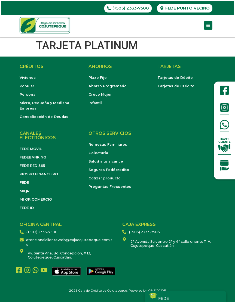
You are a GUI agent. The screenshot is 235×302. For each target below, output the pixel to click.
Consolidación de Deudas (44, 117)
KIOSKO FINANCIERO (39, 174)
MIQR (24, 191)
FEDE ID (27, 208)
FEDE (24, 182)
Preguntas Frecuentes (109, 187)
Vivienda (28, 78)
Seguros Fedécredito (108, 170)
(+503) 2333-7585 (144, 232)
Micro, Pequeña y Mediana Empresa (44, 105)
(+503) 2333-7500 (41, 232)
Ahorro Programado (107, 86)
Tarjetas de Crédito (175, 86)
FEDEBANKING (33, 157)
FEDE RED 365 (32, 166)
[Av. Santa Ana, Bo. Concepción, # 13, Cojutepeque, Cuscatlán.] (22, 251)
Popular (27, 86)
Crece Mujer (100, 94)
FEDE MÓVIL (31, 149)
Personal (28, 94)
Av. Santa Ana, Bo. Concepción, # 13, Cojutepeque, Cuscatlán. (59, 255)
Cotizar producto (104, 178)
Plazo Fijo (97, 78)
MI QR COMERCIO (36, 199)
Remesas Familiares (107, 144)
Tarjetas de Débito (175, 78)
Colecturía (98, 153)
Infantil (95, 103)
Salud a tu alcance (105, 161)
